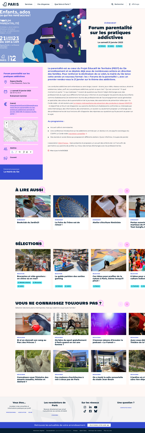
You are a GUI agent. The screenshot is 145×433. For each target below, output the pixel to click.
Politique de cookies (95, 430)
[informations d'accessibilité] (21, 152)
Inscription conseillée (76, 134)
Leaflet (21, 140)
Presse (75, 430)
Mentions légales (38, 430)
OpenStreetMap (30, 140)
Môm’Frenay (63, 143)
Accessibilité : (58, 430)
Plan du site (108, 430)
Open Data (83, 430)
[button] (21, 129)
